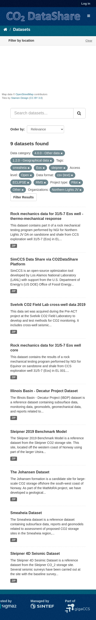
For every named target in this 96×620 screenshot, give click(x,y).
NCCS (69, 606)
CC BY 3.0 (36, 98)
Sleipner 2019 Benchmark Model (38, 432)
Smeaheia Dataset (26, 513)
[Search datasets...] (41, 113)
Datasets (21, 29)
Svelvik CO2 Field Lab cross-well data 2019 (47, 305)
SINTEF (36, 606)
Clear (88, 40)
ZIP (13, 245)
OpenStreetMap (25, 94)
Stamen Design (19, 98)
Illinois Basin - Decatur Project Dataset (44, 391)
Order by (17, 129)
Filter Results (23, 197)
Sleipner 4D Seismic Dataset (35, 553)
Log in (85, 3)
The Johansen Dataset (29, 472)
